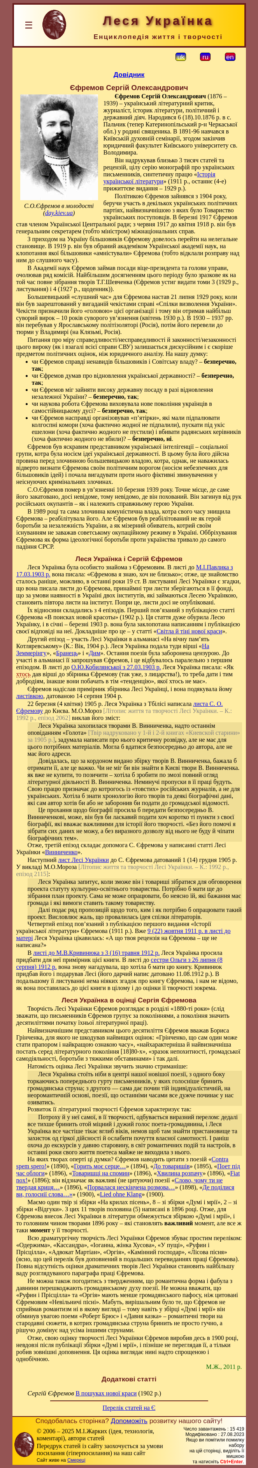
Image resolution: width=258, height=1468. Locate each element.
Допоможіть (129, 1421)
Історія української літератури (160, 178)
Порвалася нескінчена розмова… (131, 1187)
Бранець (67, 653)
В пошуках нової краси (106, 1393)
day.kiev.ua (59, 213)
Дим (94, 653)
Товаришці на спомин (100, 1173)
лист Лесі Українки (83, 860)
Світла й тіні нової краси (189, 631)
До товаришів (171, 1166)
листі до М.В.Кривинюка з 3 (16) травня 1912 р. (96, 952)
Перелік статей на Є (129, 1407)
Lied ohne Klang (121, 1194)
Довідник (129, 74)
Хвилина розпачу (180, 1173)
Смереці (76, 1460)
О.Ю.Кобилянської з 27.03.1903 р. (116, 667)
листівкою (30, 696)
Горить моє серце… (100, 1166)
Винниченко (61, 852)
